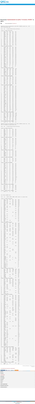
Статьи (1, 382)
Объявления (2, 376)
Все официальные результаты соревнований (8, 368)
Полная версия (17, 403)
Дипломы (1, 371)
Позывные (2, 373)
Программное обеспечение (4, 385)
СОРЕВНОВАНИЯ (3, 4)
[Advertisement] (17, 12)
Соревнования (2, 374)
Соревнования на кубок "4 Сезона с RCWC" (20, 19)
